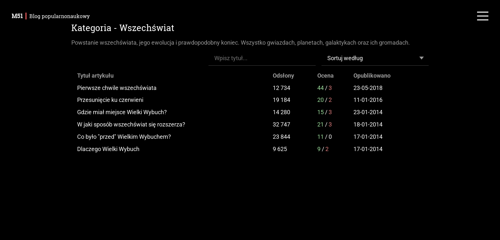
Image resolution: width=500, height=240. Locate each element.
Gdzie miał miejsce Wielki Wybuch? (122, 112)
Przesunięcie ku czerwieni (110, 99)
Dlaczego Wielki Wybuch (108, 149)
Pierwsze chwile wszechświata (117, 87)
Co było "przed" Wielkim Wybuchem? (124, 136)
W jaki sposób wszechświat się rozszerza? (131, 124)
